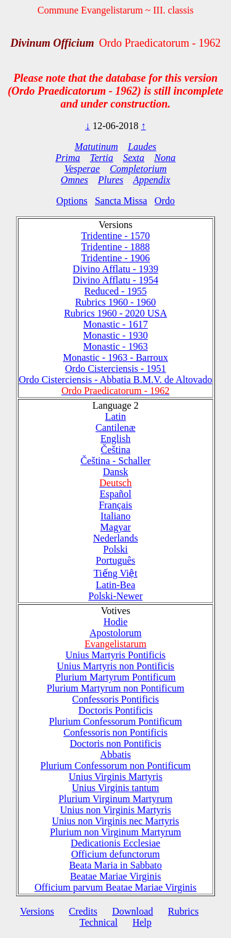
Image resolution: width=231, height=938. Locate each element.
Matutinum (96, 146)
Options (71, 200)
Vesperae (82, 169)
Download (132, 911)
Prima (67, 157)
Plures (110, 180)
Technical (98, 922)
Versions (37, 911)
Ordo (165, 200)
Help (142, 922)
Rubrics (183, 911)
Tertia (101, 157)
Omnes (74, 180)
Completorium (138, 169)
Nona (165, 157)
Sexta (134, 157)
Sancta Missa (121, 200)
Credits (83, 911)
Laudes (142, 146)
